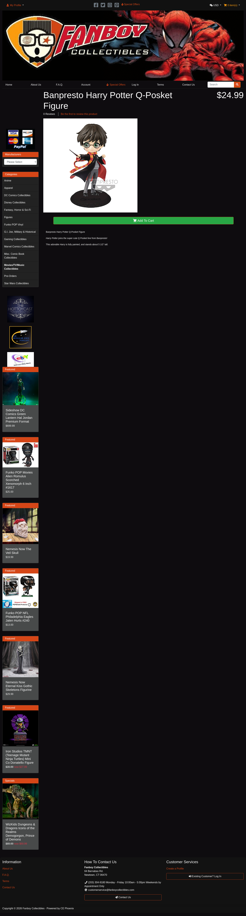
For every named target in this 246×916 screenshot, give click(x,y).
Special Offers (116, 84)
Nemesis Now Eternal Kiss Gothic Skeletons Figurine (19, 685)
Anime (7, 180)
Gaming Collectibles (15, 239)
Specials (9, 780)
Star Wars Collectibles (16, 283)
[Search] (221, 85)
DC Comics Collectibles (17, 195)
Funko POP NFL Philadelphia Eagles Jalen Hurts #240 (19, 616)
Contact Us (188, 84)
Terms (160, 84)
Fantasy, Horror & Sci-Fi (17, 210)
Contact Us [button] (123, 897)
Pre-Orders (10, 276)
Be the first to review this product (79, 114)
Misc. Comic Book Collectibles (14, 256)
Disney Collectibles (14, 202)
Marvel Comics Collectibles (19, 246)
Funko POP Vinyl (13, 224)
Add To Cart (143, 220)
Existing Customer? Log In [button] (205, 876)
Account (85, 84)
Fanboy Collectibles (34, 908)
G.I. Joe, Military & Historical (20, 231)
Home (8, 84)
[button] (15, 5)
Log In (135, 84)
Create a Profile (175, 868)
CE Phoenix (67, 908)
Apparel (8, 188)
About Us (36, 84)
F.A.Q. (59, 84)
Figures (8, 217)
